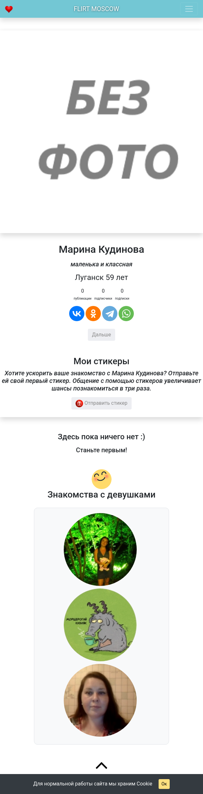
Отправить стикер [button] (101, 403)
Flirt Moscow (96, 9)
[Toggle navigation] (189, 9)
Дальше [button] (101, 335)
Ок (164, 783)
